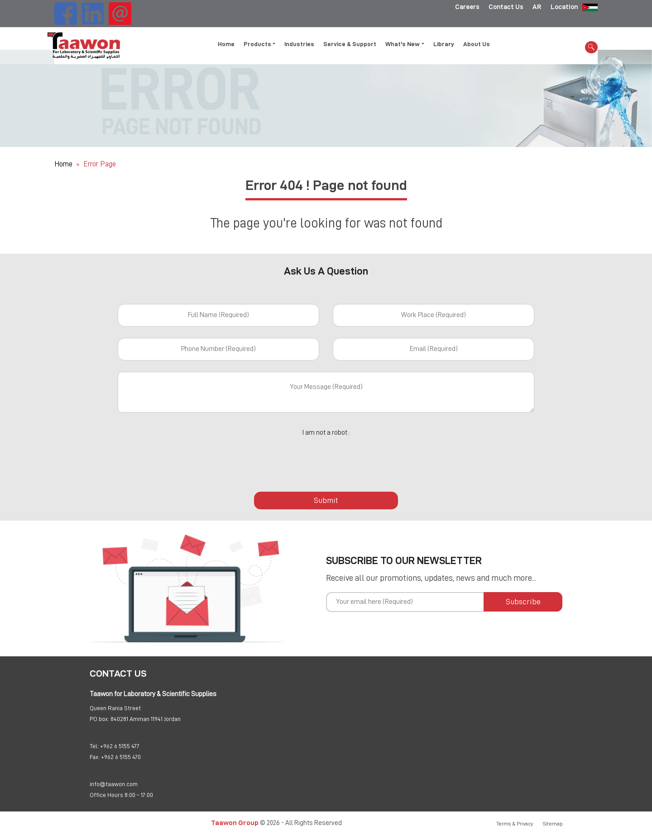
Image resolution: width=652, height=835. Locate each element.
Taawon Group (235, 822)
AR (537, 6)
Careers (467, 6)
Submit (326, 500)
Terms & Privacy (515, 823)
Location (564, 6)
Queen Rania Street (115, 708)
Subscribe (523, 602)
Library (443, 43)
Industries (299, 43)
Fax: (95, 757)
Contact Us (506, 6)
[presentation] (326, 459)
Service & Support (349, 43)
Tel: (94, 746)
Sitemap (553, 823)
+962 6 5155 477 (119, 746)
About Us (476, 43)
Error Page (99, 164)
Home (226, 43)
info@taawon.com (114, 784)
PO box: (99, 719)
